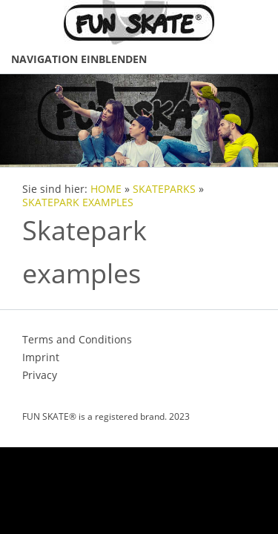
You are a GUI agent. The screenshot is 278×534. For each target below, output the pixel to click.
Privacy (39, 375)
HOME (106, 189)
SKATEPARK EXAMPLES (77, 202)
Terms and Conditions (77, 339)
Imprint (40, 357)
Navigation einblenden (79, 59)
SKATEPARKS (164, 189)
